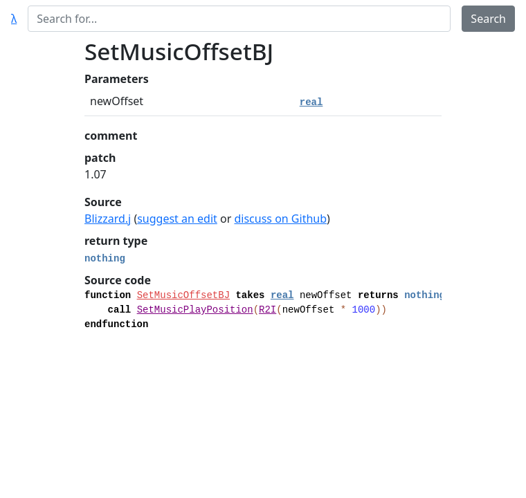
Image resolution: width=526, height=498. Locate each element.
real (311, 102)
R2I (267, 309)
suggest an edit (177, 218)
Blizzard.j (107, 218)
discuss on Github (280, 218)
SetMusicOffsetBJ (183, 295)
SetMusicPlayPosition (195, 309)
